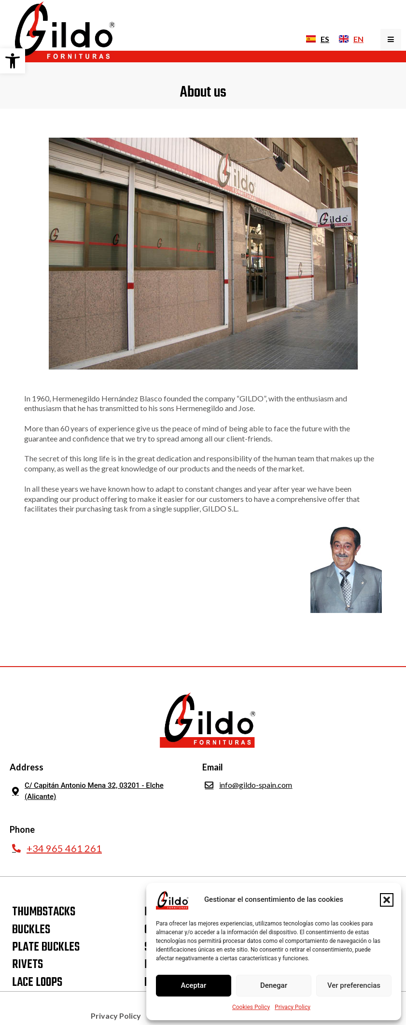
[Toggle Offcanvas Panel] (390, 40)
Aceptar (194, 985)
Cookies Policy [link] (251, 1007)
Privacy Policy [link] (292, 1007)
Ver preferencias (353, 985)
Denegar (273, 985)
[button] (387, 900)
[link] (12, 60)
